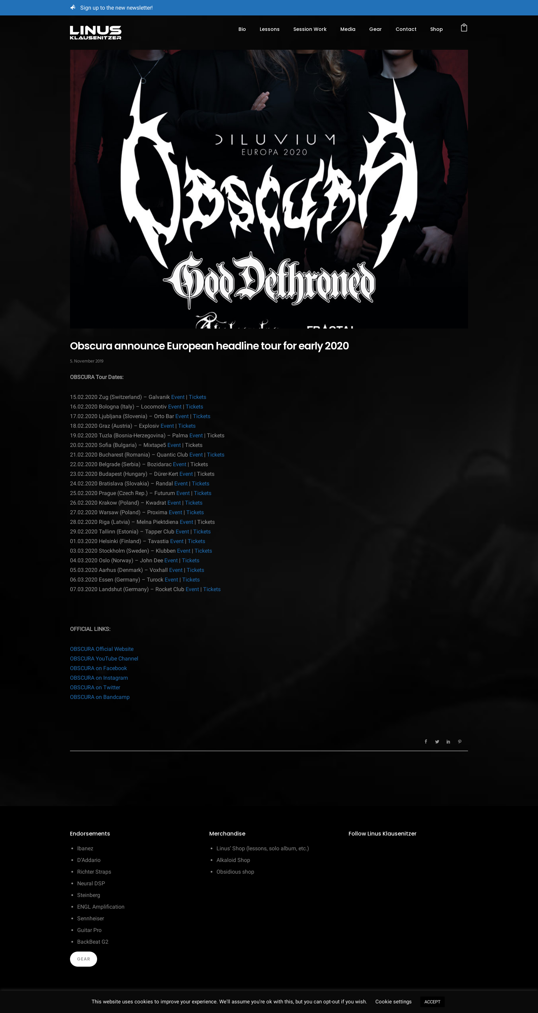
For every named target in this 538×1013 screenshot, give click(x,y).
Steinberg (88, 895)
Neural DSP (91, 883)
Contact (406, 29)
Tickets (197, 397)
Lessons (270, 29)
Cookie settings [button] (393, 1002)
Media (347, 29)
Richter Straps (94, 871)
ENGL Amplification (101, 906)
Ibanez (85, 848)
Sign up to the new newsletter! (116, 7)
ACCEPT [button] (432, 1001)
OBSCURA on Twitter (95, 687)
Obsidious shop (235, 871)
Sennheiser (90, 918)
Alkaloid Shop (233, 860)
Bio (242, 29)
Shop (436, 29)
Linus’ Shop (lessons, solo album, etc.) (263, 848)
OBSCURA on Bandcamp (100, 697)
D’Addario (89, 860)
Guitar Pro (89, 930)
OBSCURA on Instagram (99, 678)
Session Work (310, 29)
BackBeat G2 (92, 942)
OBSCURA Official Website (101, 649)
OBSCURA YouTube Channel (104, 658)
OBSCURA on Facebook (98, 668)
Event (178, 397)
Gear (375, 29)
